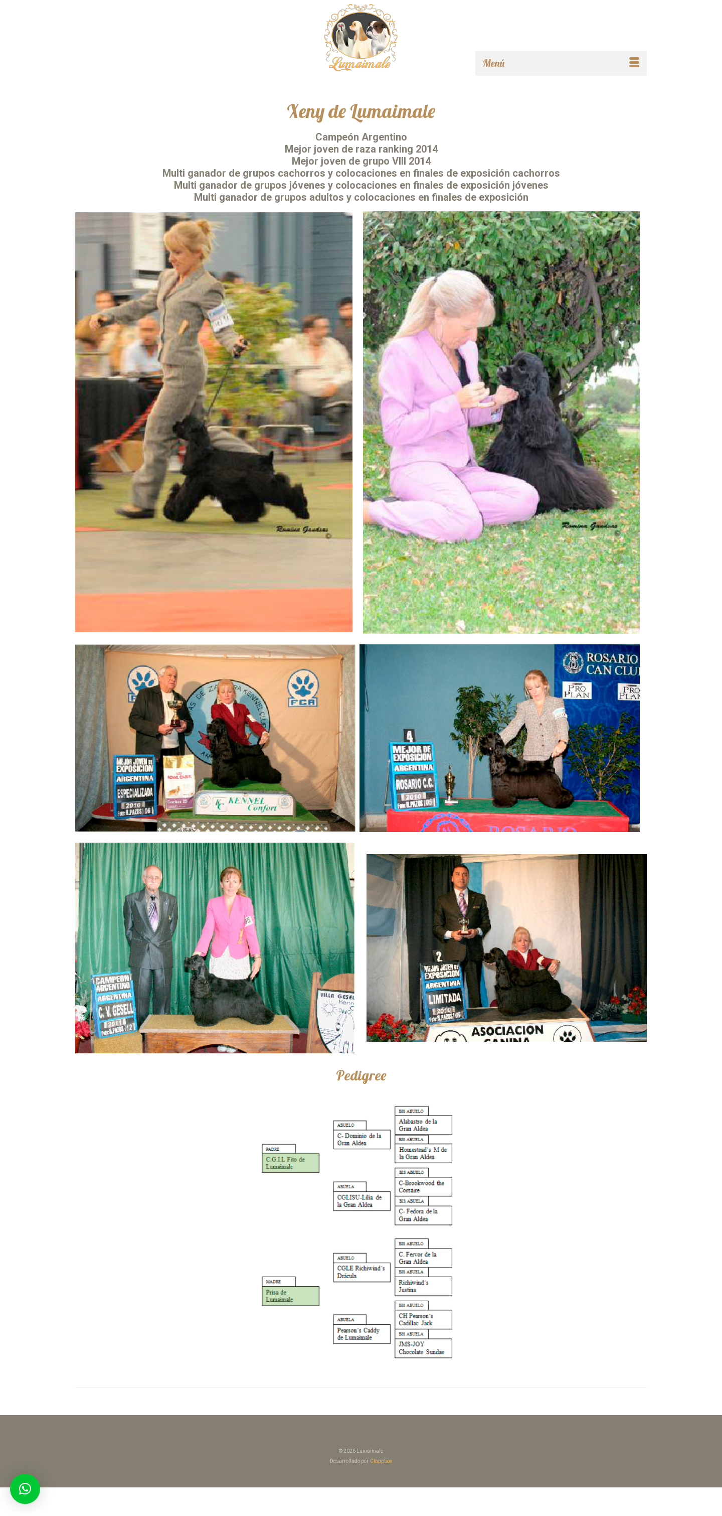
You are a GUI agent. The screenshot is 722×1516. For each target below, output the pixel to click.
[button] (25, 1489)
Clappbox (381, 1461)
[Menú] (561, 63)
